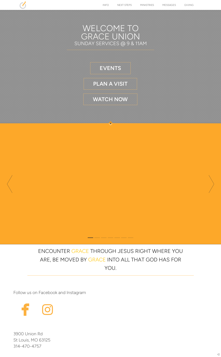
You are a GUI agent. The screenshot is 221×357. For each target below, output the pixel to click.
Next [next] (211, 184)
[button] (110, 68)
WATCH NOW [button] (110, 99)
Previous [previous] (9, 184)
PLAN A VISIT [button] (110, 84)
